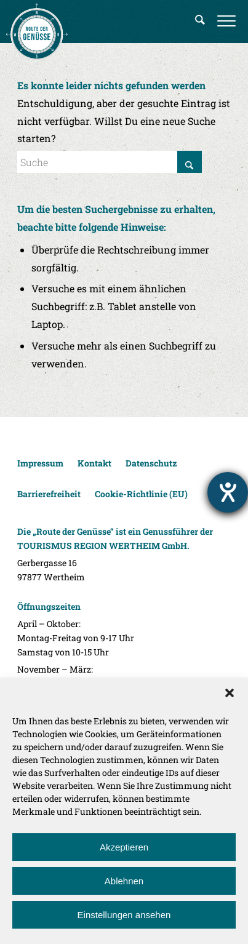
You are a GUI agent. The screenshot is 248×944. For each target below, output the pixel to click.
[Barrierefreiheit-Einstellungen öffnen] (227, 492)
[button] (229, 693)
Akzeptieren (124, 847)
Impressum (40, 463)
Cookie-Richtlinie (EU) (141, 494)
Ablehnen (124, 881)
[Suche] (200, 21)
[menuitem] (200, 21)
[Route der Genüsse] (37, 34)
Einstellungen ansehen (124, 915)
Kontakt (94, 463)
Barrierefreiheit (49, 494)
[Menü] (226, 21)
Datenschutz (151, 463)
